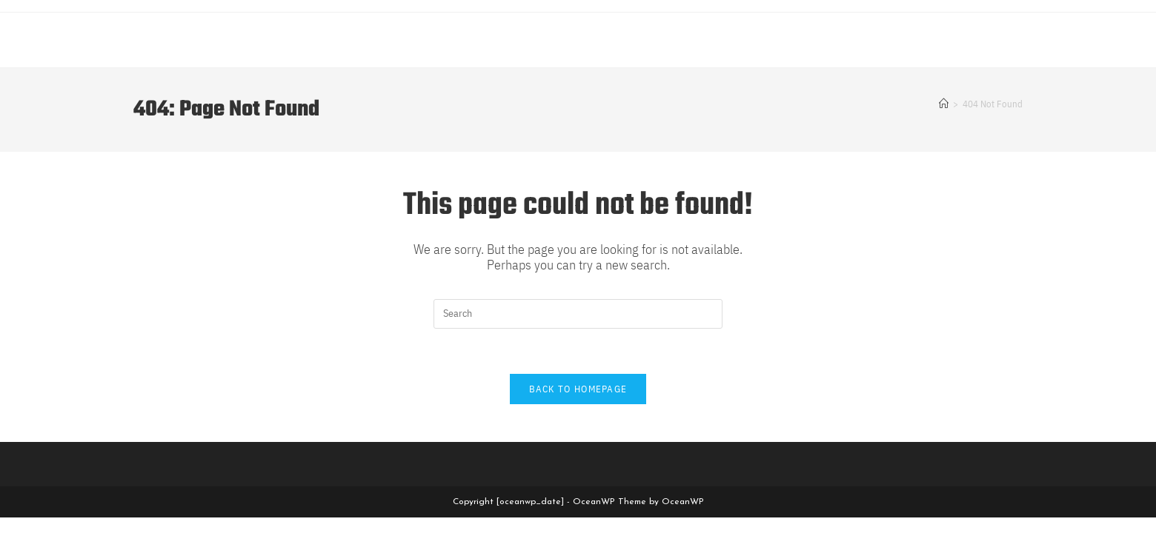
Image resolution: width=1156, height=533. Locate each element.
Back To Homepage (578, 389)
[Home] (944, 104)
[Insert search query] (578, 314)
